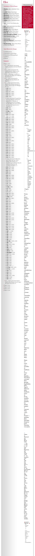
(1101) (8, 216)
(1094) (8, 139)
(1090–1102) (10, 219)
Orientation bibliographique (11, 55)
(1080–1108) (10, 229)
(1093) (8, 129)
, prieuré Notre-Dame (11, 15)
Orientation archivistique (10, 53)
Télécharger (27, 6)
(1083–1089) (10, 122)
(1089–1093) (10, 127)
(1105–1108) (10, 254)
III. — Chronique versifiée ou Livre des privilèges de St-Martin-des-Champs (13, 75)
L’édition (6, 56)
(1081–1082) (10, 91)
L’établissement (8, 51)
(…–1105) (9, 231)
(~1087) (8, 109)
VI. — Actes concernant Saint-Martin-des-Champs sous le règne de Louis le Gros (13, 282)
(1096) (8, 172)
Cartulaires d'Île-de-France (10, 6)
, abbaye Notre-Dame (11, 18)
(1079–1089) (10, 114)
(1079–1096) (10, 167)
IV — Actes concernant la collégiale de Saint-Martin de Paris (12, 80)
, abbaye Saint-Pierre (11, 17)
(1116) (10, 252)
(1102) (8, 221)
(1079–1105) (10, 244)
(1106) (9, 259)
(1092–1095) (10, 149)
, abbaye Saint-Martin (11, 29)
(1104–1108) (10, 228)
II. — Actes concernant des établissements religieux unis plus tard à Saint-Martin (12, 71)
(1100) (8, 211)
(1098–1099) (10, 203)
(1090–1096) (10, 178)
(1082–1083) (10, 95)
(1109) (9, 251)
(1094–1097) (10, 198)
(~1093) (8, 136)
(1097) (9, 196)
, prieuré (12, 34)
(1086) (8, 108)
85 (29, 211)
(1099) (8, 205)
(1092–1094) (10, 144)
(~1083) (8, 96)
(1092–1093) (10, 147)
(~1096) (8, 183)
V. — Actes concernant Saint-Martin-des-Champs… (27, 41)
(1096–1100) (10, 214)
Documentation (27, 4)
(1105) (9, 239)
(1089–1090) (10, 126)
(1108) (9, 273)
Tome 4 (7, 288)
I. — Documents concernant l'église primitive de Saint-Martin (13, 67)
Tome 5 (7, 290)
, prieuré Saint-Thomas (11, 13)
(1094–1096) (10, 168)
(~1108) (9, 277)
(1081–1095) (10, 157)
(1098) (8, 201)
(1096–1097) (10, 193)
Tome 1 (24, 13)
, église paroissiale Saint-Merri (12, 26)
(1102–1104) (10, 224)
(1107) (9, 270)
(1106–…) (9, 265)
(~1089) (8, 124)
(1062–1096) (10, 175)
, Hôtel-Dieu (8, 27)
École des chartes (27, 8)
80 (28, 415)
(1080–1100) (10, 213)
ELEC (24, 9)
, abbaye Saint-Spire (10, 12)
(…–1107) (10, 269)
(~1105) (9, 232)
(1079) (8, 88)
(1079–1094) (10, 137)
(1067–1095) (10, 155)
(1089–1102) (10, 218)
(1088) (9, 111)
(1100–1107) (11, 267)
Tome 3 (7, 287)
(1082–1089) (10, 117)
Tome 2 (7, 285)
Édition (6, 58)
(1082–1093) (10, 131)
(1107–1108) (10, 275)
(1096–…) (9, 191)
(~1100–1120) (11, 241)
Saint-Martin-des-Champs (10, 49)
